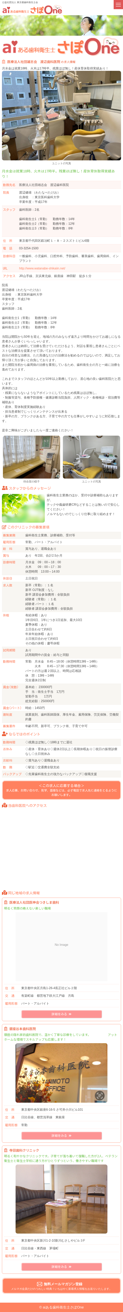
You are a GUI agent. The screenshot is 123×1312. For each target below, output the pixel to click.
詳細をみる (61, 1014)
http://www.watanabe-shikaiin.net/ (42, 268)
